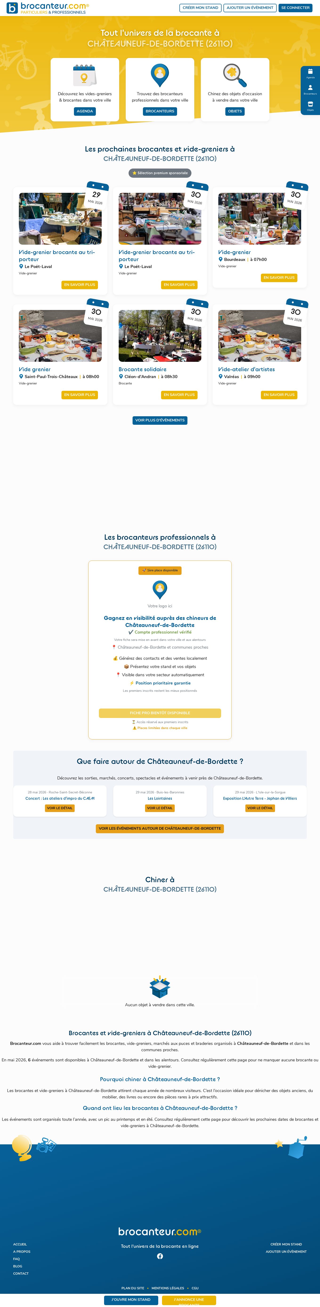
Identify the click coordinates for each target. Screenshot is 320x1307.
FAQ (16, 1259)
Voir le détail (60, 808)
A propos (21, 1252)
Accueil (20, 1244)
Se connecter (295, 8)
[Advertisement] (160, 482)
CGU (195, 1288)
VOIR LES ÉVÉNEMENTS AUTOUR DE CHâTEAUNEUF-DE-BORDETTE (160, 829)
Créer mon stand (200, 8)
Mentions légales (168, 1288)
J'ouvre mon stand (131, 1300)
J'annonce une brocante (189, 1301)
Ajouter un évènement (250, 8)
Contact (21, 1274)
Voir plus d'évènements (160, 420)
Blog (17, 1266)
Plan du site (133, 1288)
